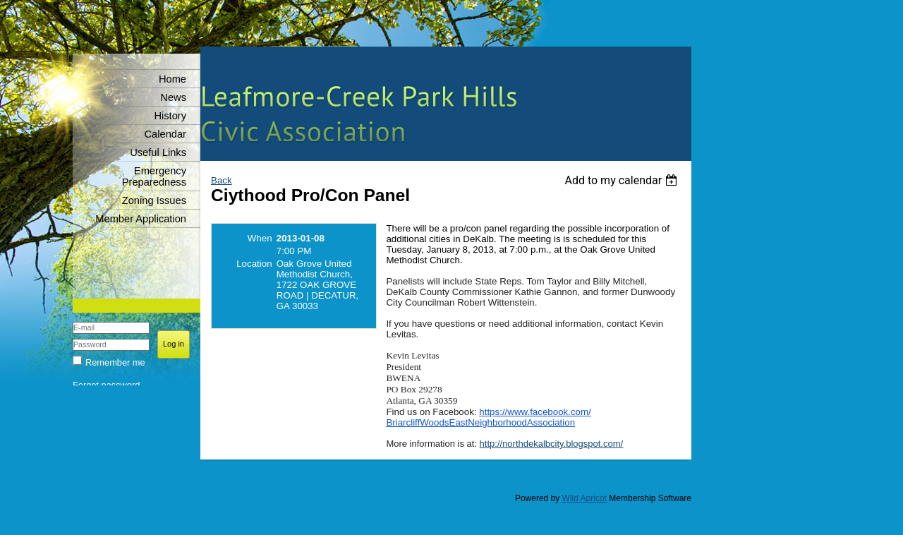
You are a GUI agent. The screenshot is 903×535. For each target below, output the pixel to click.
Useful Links (158, 152)
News (173, 97)
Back (221, 180)
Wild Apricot (584, 498)
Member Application (140, 218)
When (260, 238)
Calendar (165, 134)
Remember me (115, 362)
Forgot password (106, 385)
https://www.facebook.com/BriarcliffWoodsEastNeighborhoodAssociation (488, 417)
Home (172, 79)
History (170, 115)
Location (254, 263)
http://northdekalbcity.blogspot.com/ (552, 443)
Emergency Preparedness (154, 176)
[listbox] (622, 180)
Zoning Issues (154, 200)
